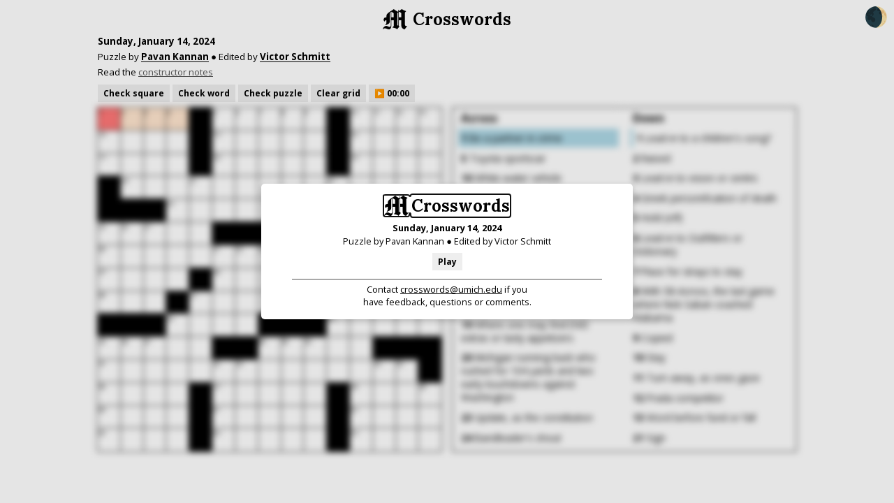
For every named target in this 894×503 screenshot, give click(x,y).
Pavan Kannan (415, 241)
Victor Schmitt (522, 241)
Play (447, 262)
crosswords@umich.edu (451, 289)
